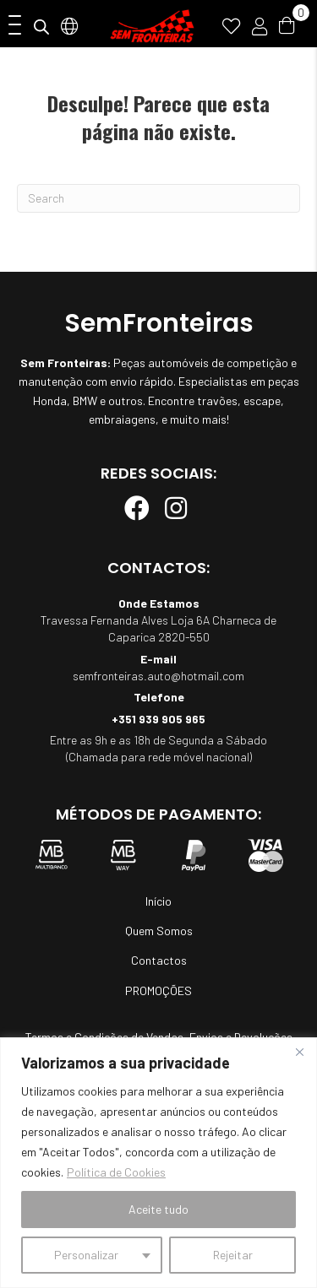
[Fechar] (299, 1052)
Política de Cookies (116, 1172)
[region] (158, 1162)
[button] (10, 25)
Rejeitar (233, 1254)
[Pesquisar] (158, 198)
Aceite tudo (158, 1209)
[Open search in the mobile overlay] (41, 26)
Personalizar (86, 1254)
